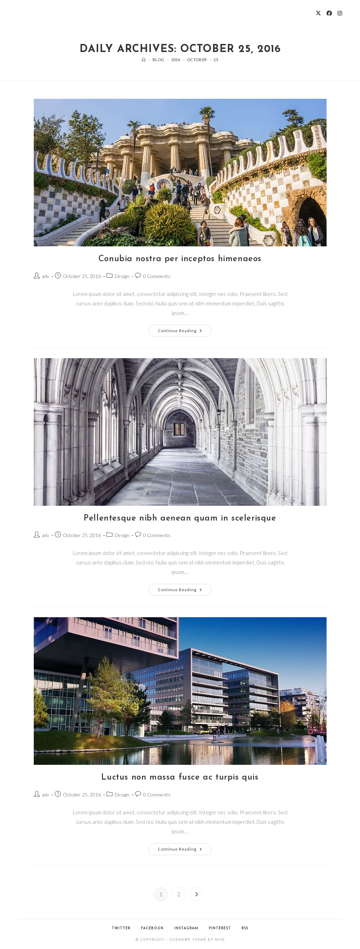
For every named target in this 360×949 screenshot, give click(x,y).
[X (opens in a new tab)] (318, 13)
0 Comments (157, 276)
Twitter (121, 928)
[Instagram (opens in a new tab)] (340, 13)
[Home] (144, 59)
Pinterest (220, 928)
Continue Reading (185, 329)
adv (45, 276)
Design (122, 276)
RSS (245, 928)
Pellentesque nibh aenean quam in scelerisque (180, 518)
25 (215, 59)
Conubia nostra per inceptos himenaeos (180, 259)
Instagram (186, 928)
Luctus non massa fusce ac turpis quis (179, 777)
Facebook (152, 928)
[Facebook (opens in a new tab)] (329, 13)
